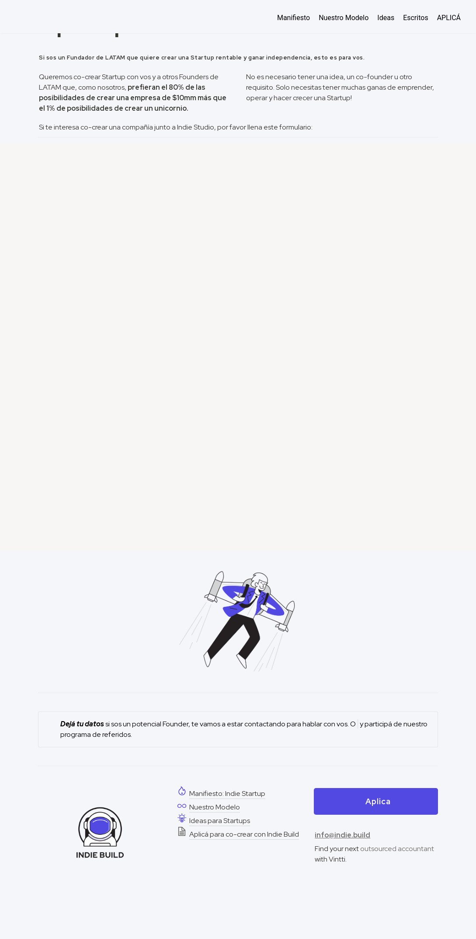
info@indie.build (342, 835)
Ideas (385, 18)
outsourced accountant (397, 848)
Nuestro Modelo (343, 18)
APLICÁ (449, 18)
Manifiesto (293, 18)
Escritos (415, 18)
